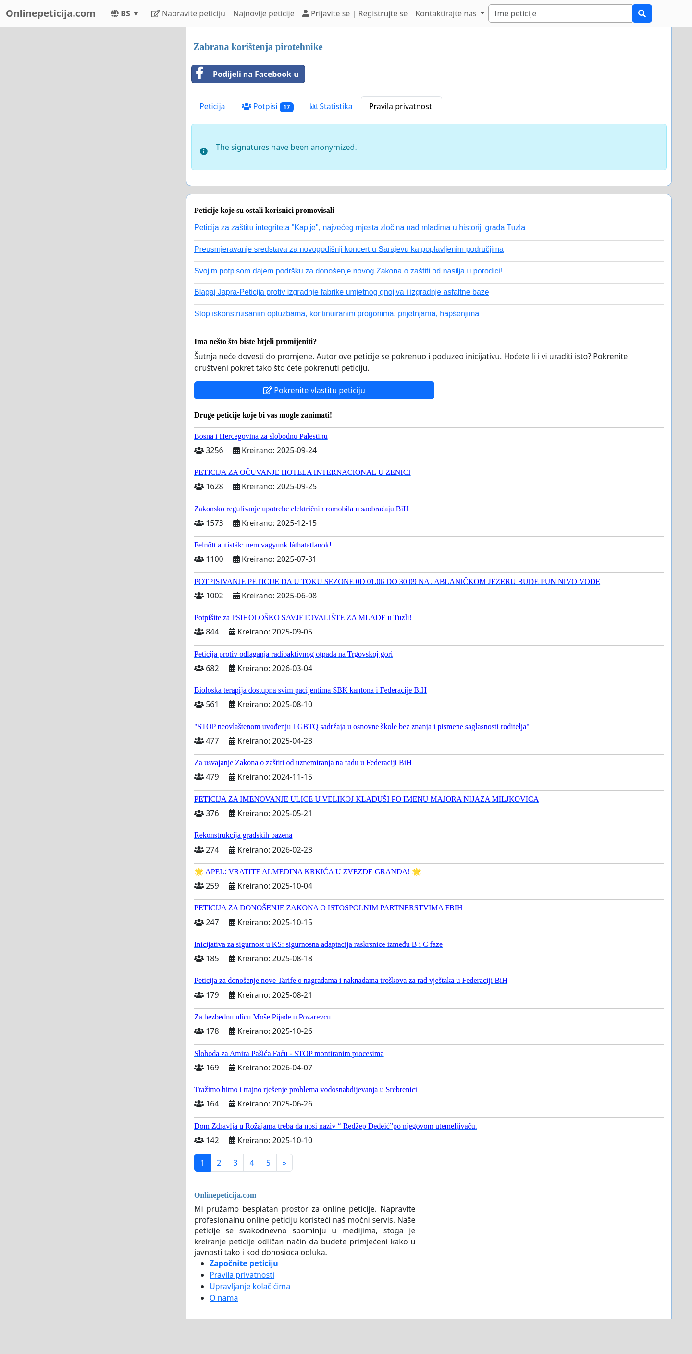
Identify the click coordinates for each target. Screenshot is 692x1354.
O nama (224, 1297)
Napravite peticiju (188, 13)
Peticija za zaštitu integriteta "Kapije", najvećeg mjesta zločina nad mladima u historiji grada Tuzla (359, 228)
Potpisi (268, 106)
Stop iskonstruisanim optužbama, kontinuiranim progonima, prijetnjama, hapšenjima (336, 314)
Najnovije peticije (264, 13)
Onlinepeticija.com (51, 13)
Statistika (331, 106)
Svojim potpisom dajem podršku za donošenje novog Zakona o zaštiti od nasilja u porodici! (348, 271)
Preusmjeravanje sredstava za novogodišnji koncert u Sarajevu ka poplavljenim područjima (349, 249)
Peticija (212, 106)
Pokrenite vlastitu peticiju (314, 390)
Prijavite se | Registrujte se (355, 13)
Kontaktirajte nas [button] (447, 13)
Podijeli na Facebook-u (245, 74)
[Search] (560, 13)
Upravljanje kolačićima (250, 1286)
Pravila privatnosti (401, 106)
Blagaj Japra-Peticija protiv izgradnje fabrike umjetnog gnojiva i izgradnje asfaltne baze (341, 292)
